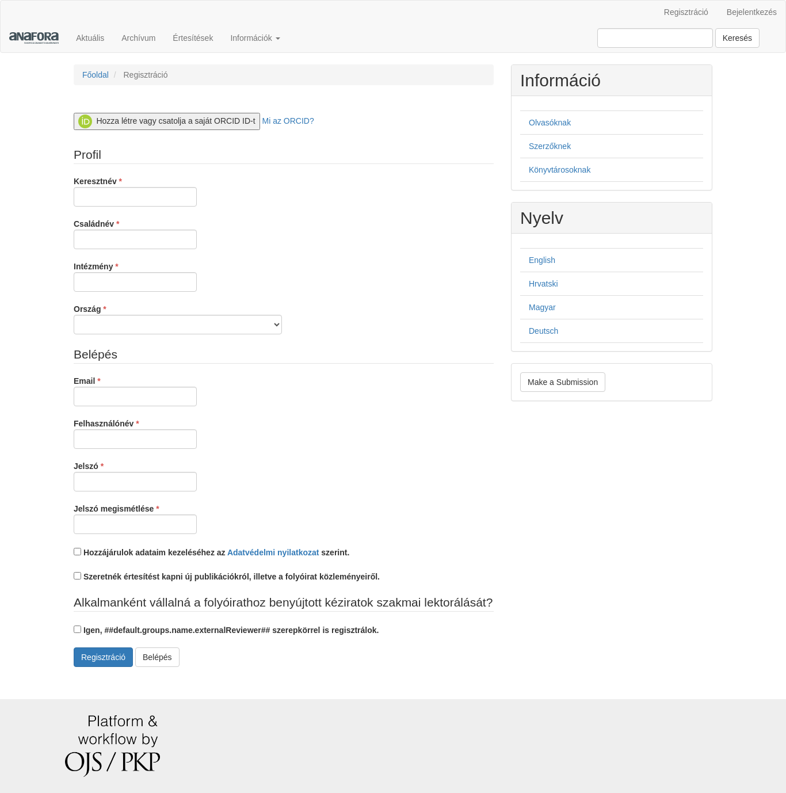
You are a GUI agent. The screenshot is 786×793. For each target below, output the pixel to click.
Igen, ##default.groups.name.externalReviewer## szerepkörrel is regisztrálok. (226, 630)
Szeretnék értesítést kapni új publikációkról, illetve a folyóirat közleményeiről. (227, 576)
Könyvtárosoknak (559, 169)
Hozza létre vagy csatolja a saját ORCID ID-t (166, 121)
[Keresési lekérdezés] (655, 38)
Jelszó (135, 475)
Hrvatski (543, 283)
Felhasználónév (135, 433)
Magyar (542, 307)
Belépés (157, 657)
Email (135, 390)
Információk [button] (255, 38)
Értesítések (193, 38)
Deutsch (543, 331)
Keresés (737, 38)
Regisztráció (686, 12)
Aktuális (90, 38)
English (542, 260)
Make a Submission (563, 382)
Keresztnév (135, 191)
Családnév (135, 233)
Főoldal (95, 74)
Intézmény (135, 276)
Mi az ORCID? (288, 120)
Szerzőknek (550, 146)
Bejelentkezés (752, 12)
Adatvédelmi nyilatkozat (273, 552)
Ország (178, 318)
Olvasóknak (550, 122)
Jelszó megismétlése (135, 518)
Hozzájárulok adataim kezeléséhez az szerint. (211, 552)
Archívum (138, 38)
